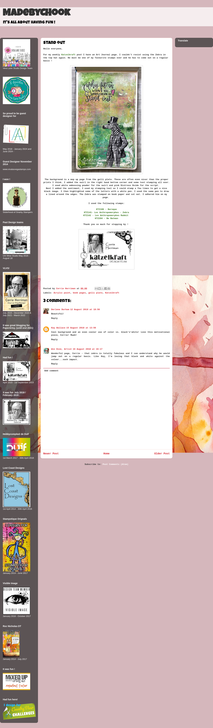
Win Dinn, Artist (61, 349)
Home (106, 453)
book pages (79, 293)
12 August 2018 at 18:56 (85, 309)
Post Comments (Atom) (115, 464)
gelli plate (95, 293)
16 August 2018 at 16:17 (87, 349)
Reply (54, 318)
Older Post (162, 453)
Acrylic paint (61, 293)
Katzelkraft (112, 293)
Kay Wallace (58, 328)
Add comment (51, 371)
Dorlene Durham (60, 309)
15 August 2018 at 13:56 (81, 328)
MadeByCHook (36, 14)
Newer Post (51, 453)
